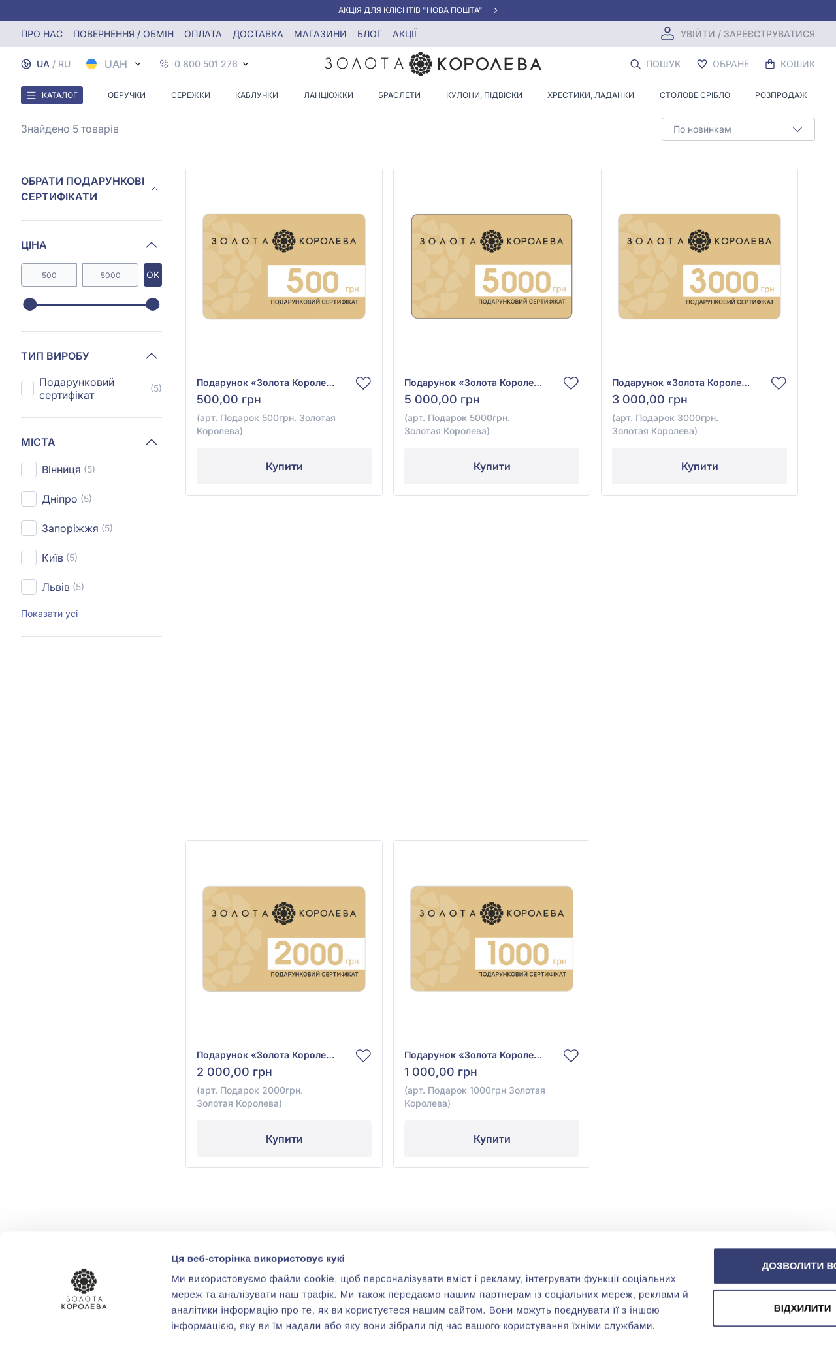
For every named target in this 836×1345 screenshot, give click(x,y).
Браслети (399, 95)
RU (64, 63)
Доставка (258, 33)
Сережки (190, 95)
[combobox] (738, 129)
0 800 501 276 (206, 64)
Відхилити (727, 1250)
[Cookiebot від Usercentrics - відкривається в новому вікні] (84, 1319)
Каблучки (256, 95)
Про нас (42, 33)
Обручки (127, 95)
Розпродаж (781, 95)
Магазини (320, 33)
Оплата (203, 33)
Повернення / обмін (123, 33)
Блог (369, 33)
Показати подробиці (220, 1319)
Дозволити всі (726, 1207)
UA (43, 63)
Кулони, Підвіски (484, 95)
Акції (405, 33)
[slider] (30, 305)
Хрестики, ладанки (590, 95)
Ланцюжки (328, 95)
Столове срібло (695, 95)
